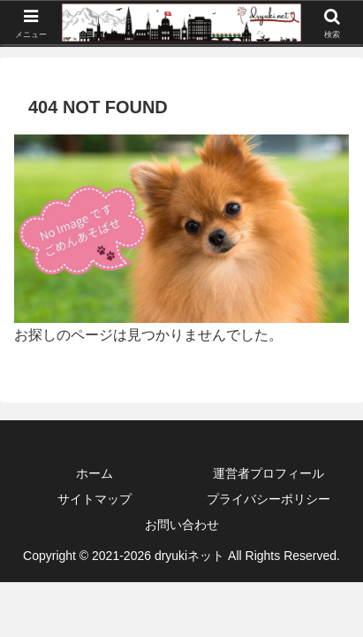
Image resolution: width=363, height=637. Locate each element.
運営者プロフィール (268, 473)
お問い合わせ (182, 525)
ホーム (94, 473)
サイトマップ (94, 499)
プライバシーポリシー (268, 499)
